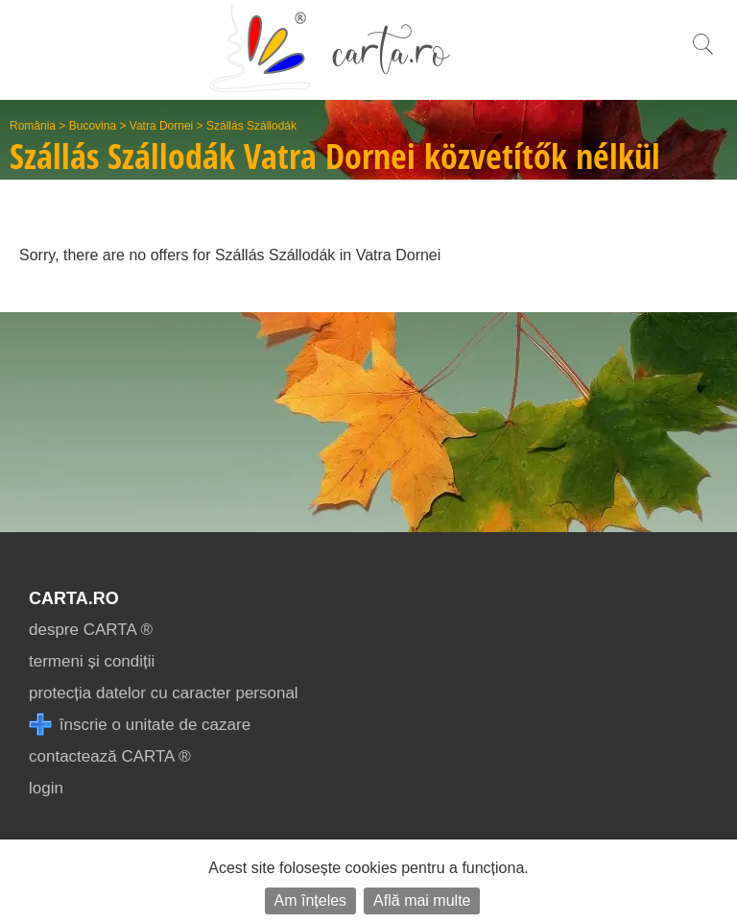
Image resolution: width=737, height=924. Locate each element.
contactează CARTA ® (110, 756)
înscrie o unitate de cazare (139, 725)
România (33, 126)
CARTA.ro (74, 598)
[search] (702, 54)
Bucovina (92, 126)
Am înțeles (310, 900)
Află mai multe (421, 900)
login (46, 788)
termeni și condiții (92, 661)
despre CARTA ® (91, 629)
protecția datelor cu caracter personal (163, 693)
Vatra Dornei (161, 126)
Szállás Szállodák (251, 126)
